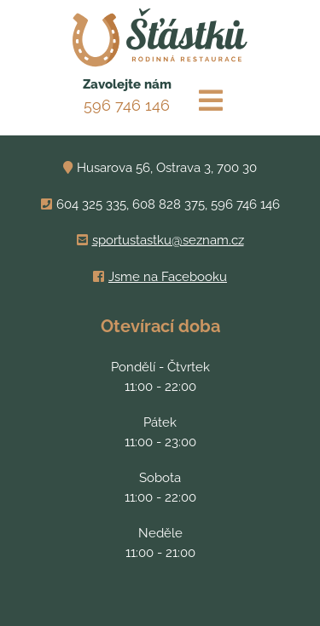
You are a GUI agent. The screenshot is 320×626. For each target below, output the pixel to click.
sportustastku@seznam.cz (168, 240)
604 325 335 (91, 204)
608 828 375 (168, 204)
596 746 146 (127, 105)
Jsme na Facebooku (167, 276)
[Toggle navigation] (211, 101)
